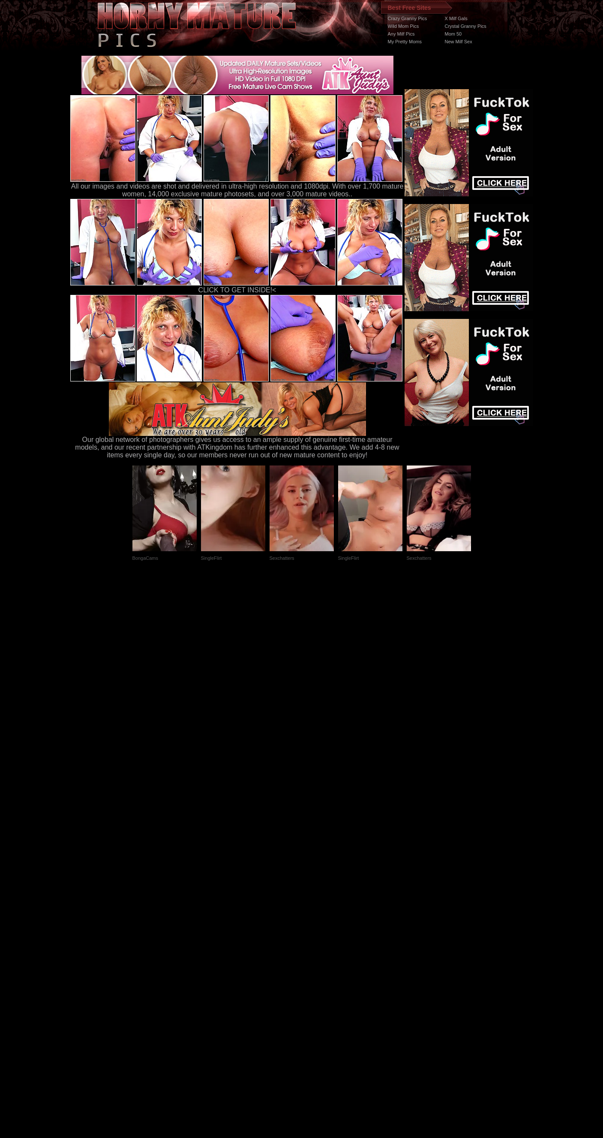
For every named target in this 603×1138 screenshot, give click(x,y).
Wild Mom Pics (403, 26)
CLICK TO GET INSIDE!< (237, 290)
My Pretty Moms (405, 41)
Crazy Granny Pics (407, 18)
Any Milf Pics (401, 33)
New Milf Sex (458, 41)
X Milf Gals (456, 18)
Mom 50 (453, 33)
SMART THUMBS (316, 976)
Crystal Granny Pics (465, 26)
